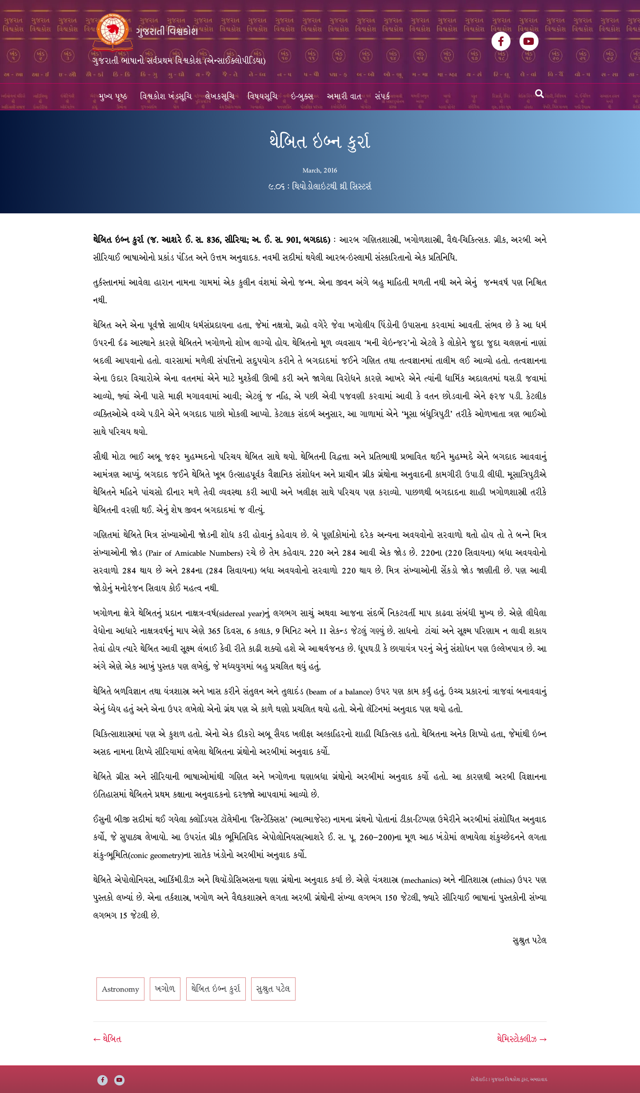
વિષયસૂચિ (263, 97)
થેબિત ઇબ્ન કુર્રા (216, 989)
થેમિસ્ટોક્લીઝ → (522, 1039)
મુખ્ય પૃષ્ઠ (113, 97)
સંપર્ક (382, 97)
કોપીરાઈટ (479, 1079)
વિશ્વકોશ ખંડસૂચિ (166, 97)
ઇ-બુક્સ (302, 97)
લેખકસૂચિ (220, 97)
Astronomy (120, 989)
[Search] (540, 94)
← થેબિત (107, 1039)
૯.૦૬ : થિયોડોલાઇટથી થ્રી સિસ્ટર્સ (320, 186)
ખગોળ (165, 989)
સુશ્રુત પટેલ (273, 989)
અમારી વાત (344, 97)
